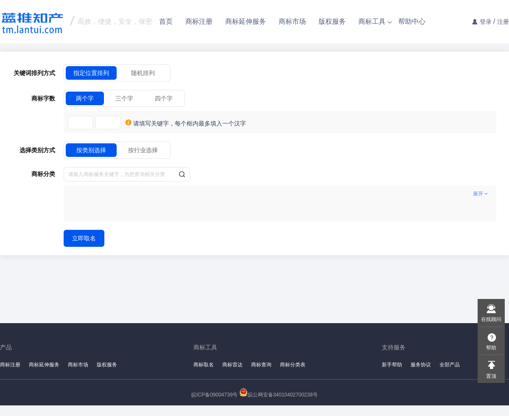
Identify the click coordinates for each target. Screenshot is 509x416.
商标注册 (199, 21)
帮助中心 (411, 21)
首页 (166, 21)
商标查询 (261, 365)
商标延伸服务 (245, 21)
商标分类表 (292, 365)
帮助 (491, 348)
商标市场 (292, 21)
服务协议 (421, 365)
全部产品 (449, 365)
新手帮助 (392, 365)
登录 (486, 21)
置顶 (491, 376)
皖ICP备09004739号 (214, 395)
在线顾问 (491, 319)
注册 (503, 21)
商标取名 (203, 365)
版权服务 (332, 21)
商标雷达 (232, 365)
